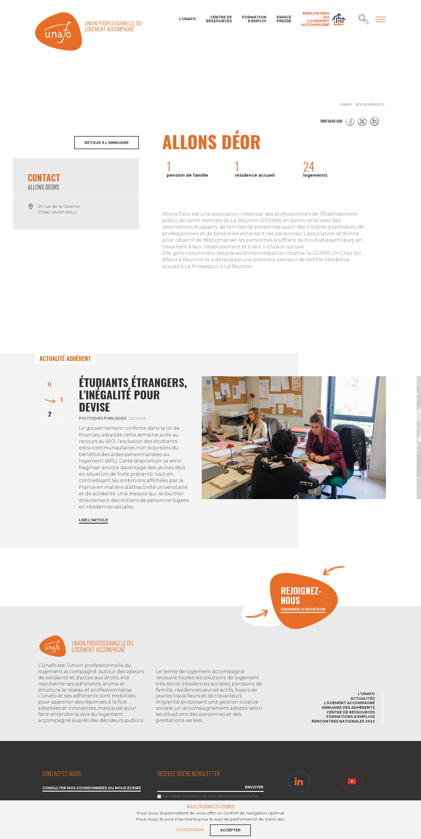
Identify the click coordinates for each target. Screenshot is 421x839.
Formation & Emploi (254, 19)
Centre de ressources (219, 19)
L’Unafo (187, 19)
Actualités (363, 698)
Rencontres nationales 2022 (343, 721)
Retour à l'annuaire (106, 142)
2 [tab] (49, 414)
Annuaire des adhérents (348, 707)
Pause (49, 383)
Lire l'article (93, 520)
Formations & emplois (350, 716)
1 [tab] (62, 399)
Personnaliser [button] (190, 828)
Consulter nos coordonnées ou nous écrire (91, 788)
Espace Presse (284, 19)
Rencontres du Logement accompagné (315, 19)
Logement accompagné (349, 703)
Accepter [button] (230, 830)
